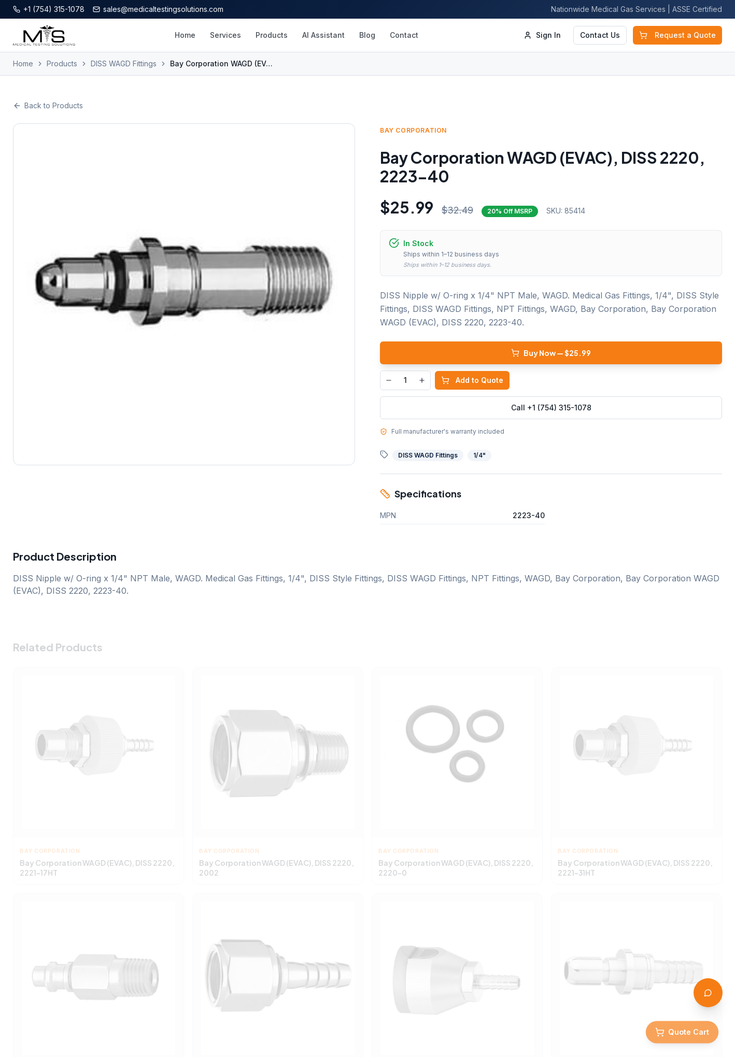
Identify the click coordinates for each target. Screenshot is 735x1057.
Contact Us (600, 35)
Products (272, 35)
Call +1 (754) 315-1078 (551, 407)
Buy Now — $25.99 (551, 353)
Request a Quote (677, 35)
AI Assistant (323, 35)
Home (185, 35)
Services (225, 35)
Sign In (542, 35)
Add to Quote (472, 380)
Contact (404, 35)
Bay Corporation (413, 130)
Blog (367, 35)
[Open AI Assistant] (708, 992)
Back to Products (48, 105)
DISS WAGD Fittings (124, 63)
